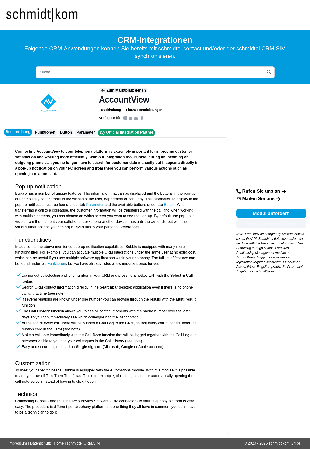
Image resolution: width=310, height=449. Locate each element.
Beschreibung (18, 132)
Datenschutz (40, 443)
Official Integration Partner (126, 133)
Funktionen (45, 132)
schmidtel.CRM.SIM (83, 443)
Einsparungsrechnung (271, 223)
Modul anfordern (271, 213)
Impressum (18, 443)
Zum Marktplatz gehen (123, 90)
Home (59, 443)
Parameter (86, 132)
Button (66, 132)
